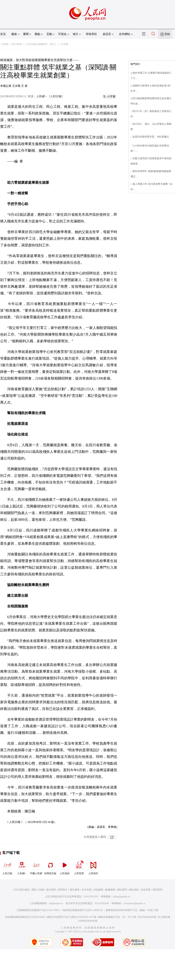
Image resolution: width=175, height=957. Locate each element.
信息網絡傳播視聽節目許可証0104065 (25, 917)
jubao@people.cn (121, 896)
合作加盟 (86, 889)
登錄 (167, 34)
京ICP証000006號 (147, 917)
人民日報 (7, 867)
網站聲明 (122, 889)
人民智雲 (79, 867)
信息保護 (146, 889)
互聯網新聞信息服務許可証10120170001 (38, 910)
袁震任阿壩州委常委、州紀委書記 (150, 136)
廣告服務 (74, 889)
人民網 (4, 44)
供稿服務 (98, 889)
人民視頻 (65, 867)
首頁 (3, 34)
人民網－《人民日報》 (50, 96)
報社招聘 (51, 889)
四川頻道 (17, 44)
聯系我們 (157, 889)
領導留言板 (50, 867)
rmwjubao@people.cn (134, 903)
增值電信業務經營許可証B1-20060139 (83, 910)
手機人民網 (36, 867)
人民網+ (22, 867)
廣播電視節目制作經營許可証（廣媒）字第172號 (132, 910)
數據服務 (110, 889)
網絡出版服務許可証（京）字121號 (117, 917)
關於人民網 (38, 889)
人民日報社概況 (21, 889)
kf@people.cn (56, 903)
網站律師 (134, 889)
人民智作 (93, 867)
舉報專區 (91, 34)
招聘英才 (63, 889)
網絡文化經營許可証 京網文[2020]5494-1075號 (72, 917)
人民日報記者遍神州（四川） (41, 44)
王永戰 (64, 44)
